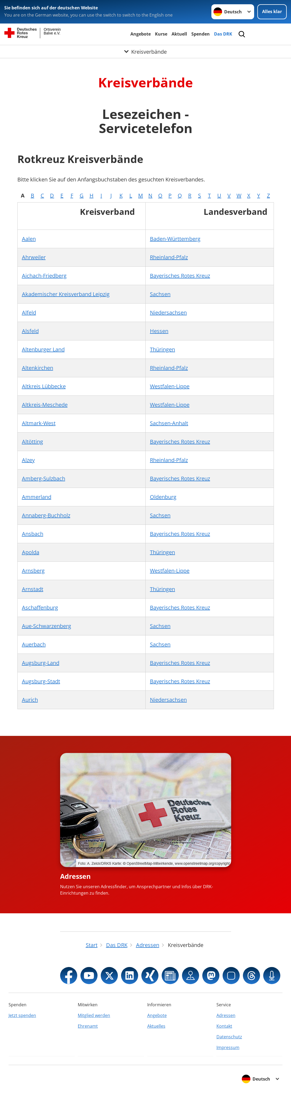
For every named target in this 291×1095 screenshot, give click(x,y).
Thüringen (162, 349)
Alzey (28, 460)
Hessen (159, 331)
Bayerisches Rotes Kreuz (180, 275)
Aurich (30, 699)
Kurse (161, 34)
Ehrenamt (88, 1026)
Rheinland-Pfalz (169, 257)
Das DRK (223, 34)
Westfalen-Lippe (169, 386)
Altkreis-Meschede (45, 404)
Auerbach (34, 644)
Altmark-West (39, 423)
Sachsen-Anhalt (169, 423)
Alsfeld (30, 331)
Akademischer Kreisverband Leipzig (66, 294)
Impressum (227, 1047)
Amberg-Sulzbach (43, 478)
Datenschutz (229, 1037)
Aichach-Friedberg (44, 275)
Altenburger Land (43, 349)
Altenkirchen (37, 367)
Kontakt (224, 1026)
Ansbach (32, 533)
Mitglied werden (94, 1015)
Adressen (75, 876)
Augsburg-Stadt (41, 681)
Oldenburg (163, 496)
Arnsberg (33, 570)
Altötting (32, 441)
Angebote (140, 34)
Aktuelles (156, 1026)
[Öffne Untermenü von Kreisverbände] (145, 51)
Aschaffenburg (40, 607)
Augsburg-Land (40, 662)
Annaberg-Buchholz (46, 515)
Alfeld (29, 312)
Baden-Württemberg (175, 238)
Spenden (200, 34)
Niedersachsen (168, 312)
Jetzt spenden (22, 1015)
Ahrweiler (34, 257)
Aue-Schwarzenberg (46, 626)
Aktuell (179, 34)
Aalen (29, 238)
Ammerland (36, 496)
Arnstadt (32, 589)
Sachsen (160, 294)
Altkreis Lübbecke (44, 386)
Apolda (30, 552)
